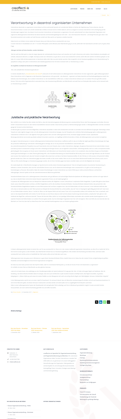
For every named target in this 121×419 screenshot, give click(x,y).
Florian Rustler (17, 292)
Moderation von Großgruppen (88, 382)
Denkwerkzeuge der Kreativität (88, 397)
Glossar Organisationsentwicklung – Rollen (19, 405)
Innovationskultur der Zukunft (34, 74)
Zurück (104, 15)
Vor (108, 15)
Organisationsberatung (86, 353)
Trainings (82, 358)
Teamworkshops (84, 380)
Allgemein (35, 292)
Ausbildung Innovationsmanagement (90, 362)
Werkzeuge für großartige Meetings (89, 399)
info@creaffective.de (105, 2)
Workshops (83, 355)
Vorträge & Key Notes (85, 365)
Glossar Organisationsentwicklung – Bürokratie (20, 412)
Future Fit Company (85, 392)
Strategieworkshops (85, 377)
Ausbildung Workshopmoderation (89, 360)
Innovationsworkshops (86, 375)
